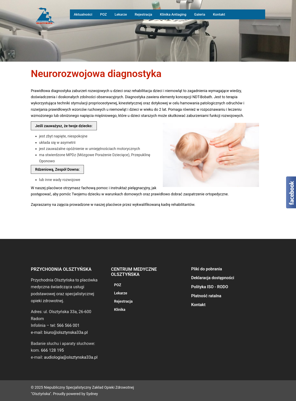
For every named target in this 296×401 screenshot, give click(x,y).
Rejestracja (143, 14)
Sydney (92, 394)
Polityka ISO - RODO (209, 286)
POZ (103, 14)
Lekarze (120, 14)
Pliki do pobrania (206, 268)
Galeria (199, 14)
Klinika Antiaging (173, 14)
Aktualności (83, 14)
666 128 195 (52, 350)
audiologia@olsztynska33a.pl (70, 357)
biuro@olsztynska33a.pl (66, 332)
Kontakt (219, 14)
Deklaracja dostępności (212, 277)
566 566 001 (68, 325)
